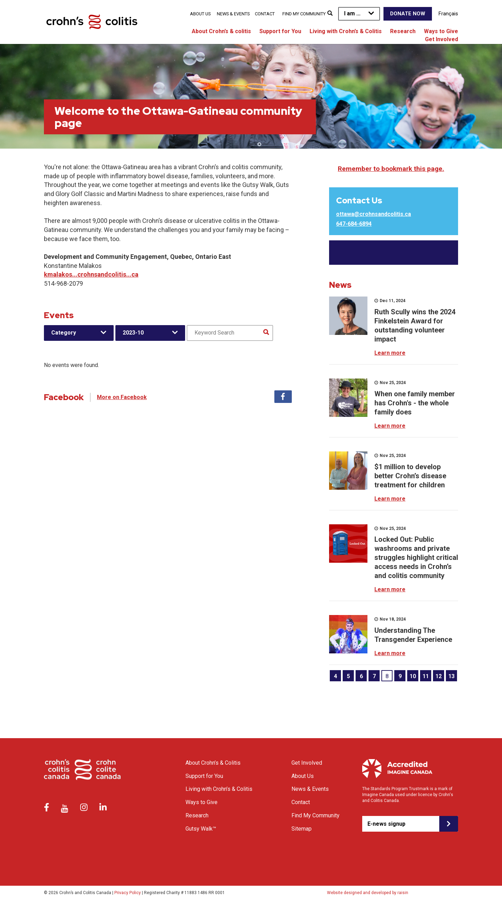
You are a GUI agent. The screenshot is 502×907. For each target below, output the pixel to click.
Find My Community (304, 13)
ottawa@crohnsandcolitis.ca (373, 214)
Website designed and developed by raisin (367, 892)
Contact (265, 13)
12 (438, 676)
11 (426, 676)
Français (448, 13)
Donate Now (407, 13)
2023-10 (133, 332)
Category (63, 332)
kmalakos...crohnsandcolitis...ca (91, 274)
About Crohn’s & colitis (221, 31)
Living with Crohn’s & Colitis (346, 31)
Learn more (389, 353)
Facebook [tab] (283, 396)
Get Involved (441, 39)
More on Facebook (122, 397)
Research (403, 31)
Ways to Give (441, 31)
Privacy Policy (127, 892)
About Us (200, 13)
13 (451, 676)
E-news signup (386, 823)
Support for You (280, 31)
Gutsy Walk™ (200, 828)
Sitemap (301, 828)
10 (413, 676)
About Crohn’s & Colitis (213, 762)
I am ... (352, 13)
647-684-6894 (354, 223)
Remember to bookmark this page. (391, 169)
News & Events (233, 13)
